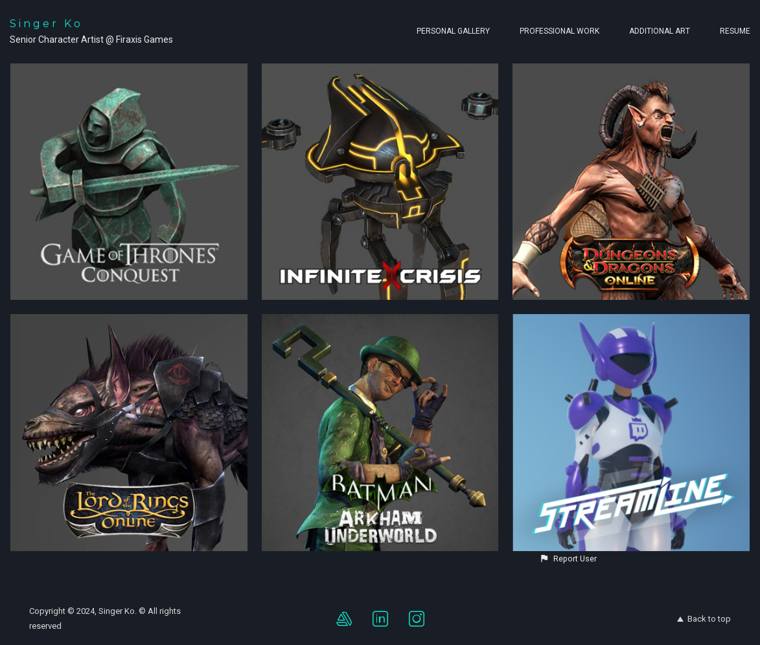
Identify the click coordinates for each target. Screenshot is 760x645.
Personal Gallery (453, 31)
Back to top (704, 619)
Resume (735, 31)
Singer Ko (46, 23)
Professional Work (559, 31)
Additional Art (659, 31)
